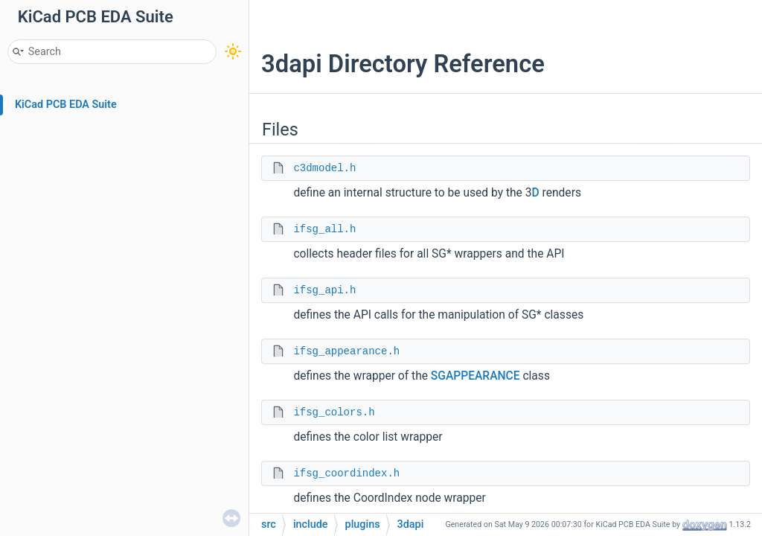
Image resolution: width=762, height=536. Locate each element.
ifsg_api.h (324, 290)
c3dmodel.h (324, 168)
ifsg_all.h (324, 229)
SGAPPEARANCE (475, 376)
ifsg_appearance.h (346, 351)
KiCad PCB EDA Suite (66, 104)
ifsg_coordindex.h (346, 473)
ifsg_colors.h (333, 412)
